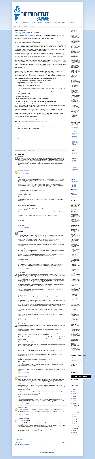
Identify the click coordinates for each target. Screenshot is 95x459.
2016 (74, 393)
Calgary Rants (75, 169)
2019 (74, 388)
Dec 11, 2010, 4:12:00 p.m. (23, 173)
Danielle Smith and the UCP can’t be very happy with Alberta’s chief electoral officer (75, 131)
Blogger (52, 452)
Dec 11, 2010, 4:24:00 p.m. (23, 227)
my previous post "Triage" (29, 35)
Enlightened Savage (22, 170)
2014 (74, 396)
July (75, 418)
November (76, 411)
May (75, 421)
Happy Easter (74, 149)
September (76, 414)
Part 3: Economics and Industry (76, 187)
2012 (74, 400)
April (75, 423)
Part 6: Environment (74, 194)
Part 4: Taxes (75, 189)
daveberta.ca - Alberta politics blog (75, 138)
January (75, 428)
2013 (74, 398)
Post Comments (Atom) (25, 444)
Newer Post (17, 442)
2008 (74, 432)
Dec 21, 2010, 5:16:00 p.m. (23, 403)
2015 (74, 394)
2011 (74, 401)
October (75, 412)
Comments (74, 360)
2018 (74, 389)
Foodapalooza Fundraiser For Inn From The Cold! (75, 171)
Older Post (64, 442)
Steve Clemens (21, 376)
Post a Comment (20, 439)
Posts (73, 358)
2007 (74, 434)
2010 (74, 403)
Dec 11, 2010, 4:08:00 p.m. (23, 166)
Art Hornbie (20, 272)
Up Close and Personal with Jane (74, 153)
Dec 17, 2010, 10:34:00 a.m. (23, 319)
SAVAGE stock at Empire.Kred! (75, 369)
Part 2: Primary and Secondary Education (76, 184)
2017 (74, 391)
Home (15, 26)
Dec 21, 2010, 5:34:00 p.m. (23, 437)
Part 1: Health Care (76, 181)
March (75, 425)
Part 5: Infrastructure (75, 191)
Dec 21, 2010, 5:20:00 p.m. (23, 414)
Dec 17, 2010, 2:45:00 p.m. (23, 372)
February (75, 426)
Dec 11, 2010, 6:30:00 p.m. (23, 268)
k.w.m (19, 156)
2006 (74, 435)
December (76, 405)
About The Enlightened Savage (26, 26)
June (75, 419)
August (75, 416)
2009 (74, 430)
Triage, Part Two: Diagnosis (27, 33)
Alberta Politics (75, 127)
